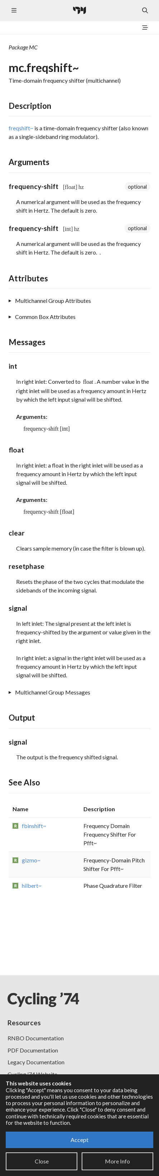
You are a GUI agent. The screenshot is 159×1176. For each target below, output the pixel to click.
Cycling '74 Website (32, 1074)
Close (42, 1161)
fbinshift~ (34, 825)
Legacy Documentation (36, 1062)
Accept (79, 1139)
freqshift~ (21, 128)
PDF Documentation (33, 1050)
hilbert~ (32, 885)
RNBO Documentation (36, 1038)
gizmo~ (31, 860)
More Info (117, 1161)
